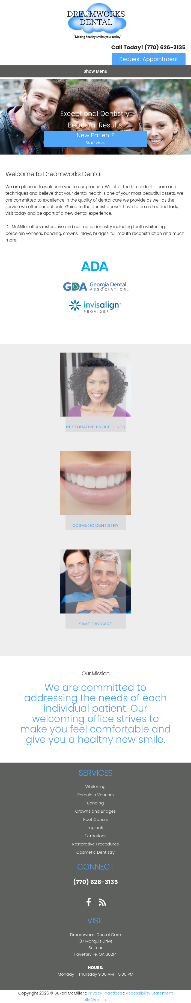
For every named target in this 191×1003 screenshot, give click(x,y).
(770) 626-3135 (95, 882)
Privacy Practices (105, 993)
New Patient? (95, 138)
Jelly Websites (95, 999)
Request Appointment (148, 59)
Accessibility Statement (149, 993)
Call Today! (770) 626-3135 (148, 47)
